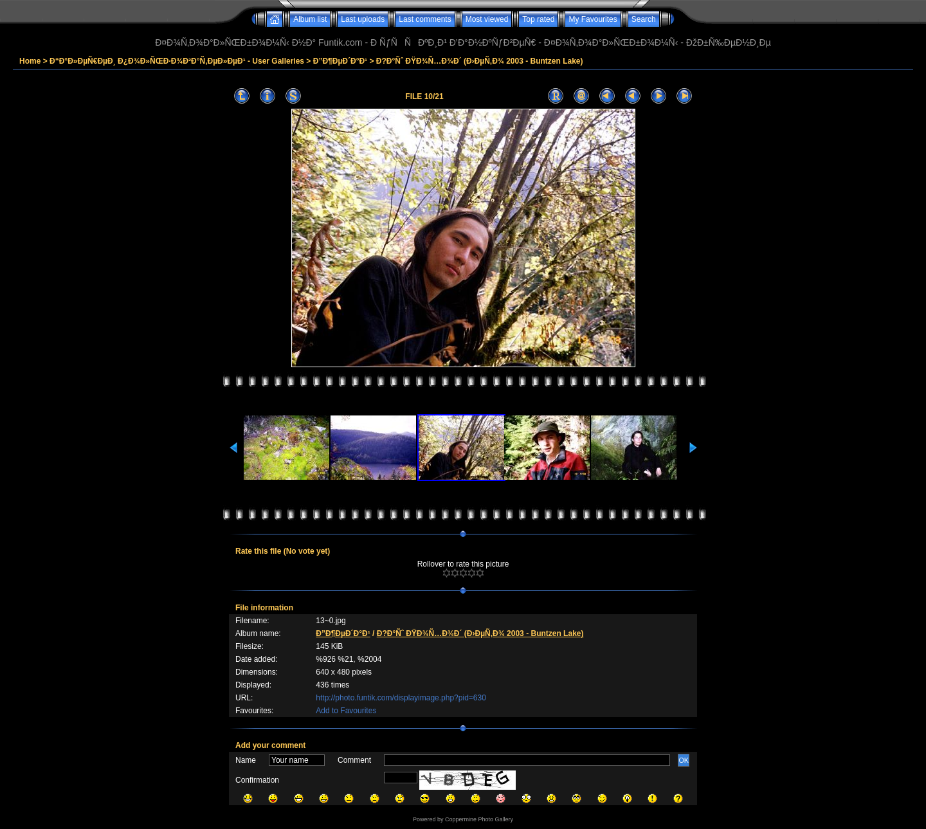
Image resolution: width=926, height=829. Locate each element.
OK (683, 760)
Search (643, 19)
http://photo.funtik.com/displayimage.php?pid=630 (401, 697)
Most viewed (487, 19)
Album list (310, 19)
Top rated (538, 19)
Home (30, 61)
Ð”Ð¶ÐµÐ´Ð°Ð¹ (340, 61)
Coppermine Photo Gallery (479, 819)
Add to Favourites (346, 710)
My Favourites (592, 19)
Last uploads (363, 19)
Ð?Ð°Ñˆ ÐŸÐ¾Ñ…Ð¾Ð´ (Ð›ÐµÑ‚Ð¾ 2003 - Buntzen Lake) (479, 61)
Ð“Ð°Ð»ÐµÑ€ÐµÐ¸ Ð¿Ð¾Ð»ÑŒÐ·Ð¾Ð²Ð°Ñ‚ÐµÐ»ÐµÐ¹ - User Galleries (177, 61)
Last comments (425, 19)
